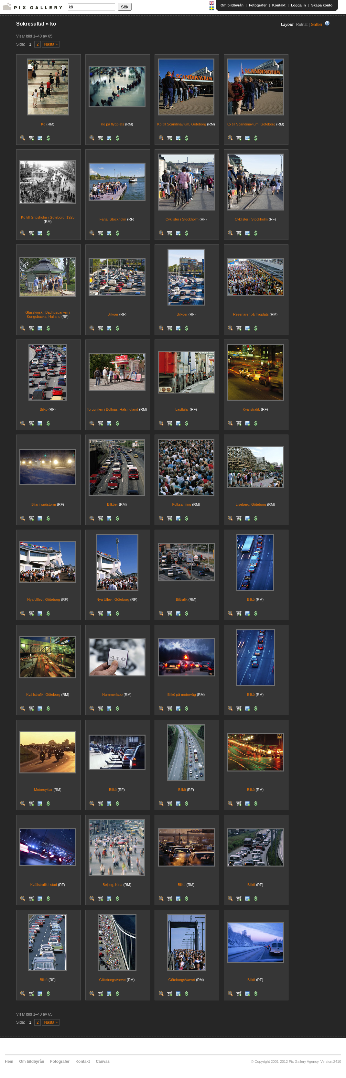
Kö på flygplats (112, 124)
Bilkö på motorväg (182, 694)
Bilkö (44, 409)
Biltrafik (182, 599)
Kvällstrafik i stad (43, 885)
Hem (9, 1061)
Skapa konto (321, 5)
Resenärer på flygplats (251, 314)
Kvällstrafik (251, 409)
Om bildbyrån (232, 5)
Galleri (316, 24)
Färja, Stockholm (113, 219)
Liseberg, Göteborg (251, 504)
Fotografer (258, 5)
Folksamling (181, 504)
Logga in (298, 5)
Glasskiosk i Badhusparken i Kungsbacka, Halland (47, 314)
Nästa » (51, 44)
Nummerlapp (112, 694)
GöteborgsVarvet (112, 980)
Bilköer (112, 314)
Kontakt (279, 5)
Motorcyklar (43, 790)
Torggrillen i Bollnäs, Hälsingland (112, 409)
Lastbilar (182, 409)
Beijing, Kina (112, 885)
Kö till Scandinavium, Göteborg (181, 124)
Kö (43, 124)
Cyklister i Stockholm (182, 219)
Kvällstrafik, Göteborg (43, 694)
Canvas (103, 1061)
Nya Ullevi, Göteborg (43, 599)
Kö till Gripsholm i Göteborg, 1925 (47, 217)
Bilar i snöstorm (43, 504)
